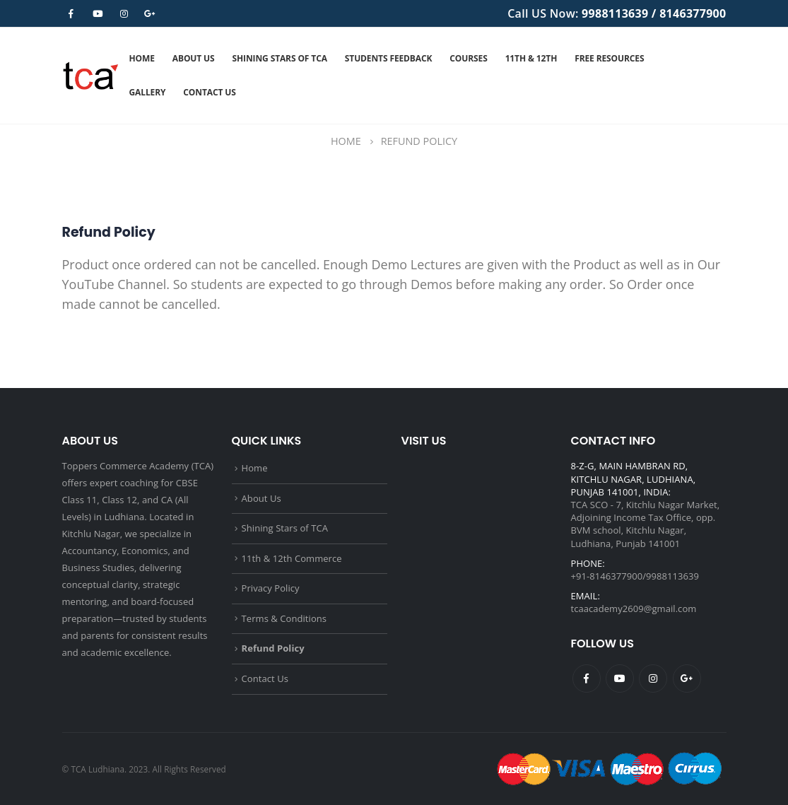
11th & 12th (531, 58)
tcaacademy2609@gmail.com (634, 608)
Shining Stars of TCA (280, 58)
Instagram (653, 678)
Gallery (147, 92)
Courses (468, 58)
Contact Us (209, 92)
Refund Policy (273, 648)
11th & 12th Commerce (292, 558)
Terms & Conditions (284, 618)
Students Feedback (389, 58)
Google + (687, 678)
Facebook (586, 678)
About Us (193, 58)
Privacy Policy (271, 588)
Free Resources (609, 58)
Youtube (620, 678)
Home (142, 58)
